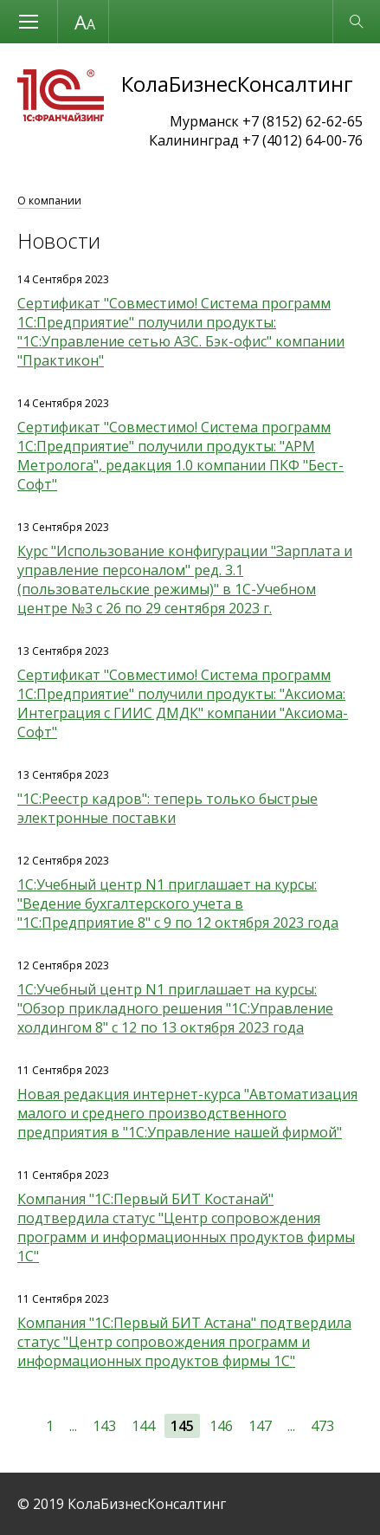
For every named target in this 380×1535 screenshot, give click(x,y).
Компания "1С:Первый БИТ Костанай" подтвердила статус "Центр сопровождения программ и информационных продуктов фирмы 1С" (186, 1227)
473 (322, 1425)
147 (260, 1425)
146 (221, 1425)
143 (104, 1425)
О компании (49, 200)
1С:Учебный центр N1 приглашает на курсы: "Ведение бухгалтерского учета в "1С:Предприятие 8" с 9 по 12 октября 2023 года (177, 903)
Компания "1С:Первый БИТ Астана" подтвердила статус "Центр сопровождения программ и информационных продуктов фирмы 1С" (184, 1341)
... (73, 1425)
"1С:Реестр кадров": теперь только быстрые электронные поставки (167, 808)
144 (143, 1425)
